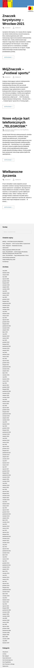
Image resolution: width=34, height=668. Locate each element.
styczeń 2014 (6, 532)
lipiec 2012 (5, 554)
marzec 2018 (6, 442)
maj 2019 (5, 422)
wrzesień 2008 (6, 632)
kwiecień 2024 (6, 313)
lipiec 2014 (5, 520)
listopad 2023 (6, 323)
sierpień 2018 (6, 436)
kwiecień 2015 (6, 503)
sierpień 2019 (6, 417)
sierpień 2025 (6, 287)
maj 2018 (5, 438)
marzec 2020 (6, 403)
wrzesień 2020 (6, 393)
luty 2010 (5, 604)
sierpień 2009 (6, 614)
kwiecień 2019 (6, 424)
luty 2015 (5, 507)
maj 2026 (5, 270)
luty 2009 (5, 624)
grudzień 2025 (6, 280)
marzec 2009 (6, 622)
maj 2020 (5, 399)
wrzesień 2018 (6, 434)
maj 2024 (5, 311)
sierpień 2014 (6, 518)
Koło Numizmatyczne (8, 660)
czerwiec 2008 (6, 638)
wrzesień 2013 (6, 538)
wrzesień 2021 (6, 368)
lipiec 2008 (5, 636)
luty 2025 (5, 297)
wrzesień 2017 (6, 454)
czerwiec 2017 (6, 458)
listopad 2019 (6, 411)
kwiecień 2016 (6, 485)
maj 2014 (5, 524)
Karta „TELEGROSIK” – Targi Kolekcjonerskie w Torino (16, 255)
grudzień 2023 (6, 321)
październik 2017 (7, 452)
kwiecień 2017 (6, 462)
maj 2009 (5, 618)
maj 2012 (5, 557)
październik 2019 (7, 413)
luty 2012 (5, 561)
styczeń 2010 (6, 606)
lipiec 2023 (5, 332)
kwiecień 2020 (6, 401)
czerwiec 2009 (6, 616)
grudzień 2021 (6, 362)
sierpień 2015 (6, 497)
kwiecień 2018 (6, 440)
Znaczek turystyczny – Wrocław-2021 (13, 20)
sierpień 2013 (6, 540)
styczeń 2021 (6, 385)
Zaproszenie (5, 247)
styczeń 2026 (6, 278)
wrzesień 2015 (6, 495)
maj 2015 (5, 501)
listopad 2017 (6, 450)
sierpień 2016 (6, 479)
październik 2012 (7, 550)
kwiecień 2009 (6, 620)
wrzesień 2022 (6, 348)
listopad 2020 (6, 389)
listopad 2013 (6, 534)
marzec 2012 (6, 559)
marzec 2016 (6, 487)
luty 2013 (5, 546)
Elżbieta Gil (18, 27)
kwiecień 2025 (6, 293)
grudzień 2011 (6, 563)
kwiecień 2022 (6, 354)
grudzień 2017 (6, 448)
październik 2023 (7, 325)
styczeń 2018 (6, 446)
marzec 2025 (6, 295)
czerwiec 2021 (6, 375)
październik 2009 (7, 610)
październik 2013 (7, 536)
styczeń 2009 (6, 626)
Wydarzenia (5, 666)
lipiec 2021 (5, 373)
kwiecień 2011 (6, 577)
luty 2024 (5, 317)
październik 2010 (7, 589)
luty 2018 (5, 444)
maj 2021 (5, 377)
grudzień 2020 (6, 387)
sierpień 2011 (6, 569)
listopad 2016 (6, 473)
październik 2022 (7, 346)
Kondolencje (5, 261)
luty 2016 (5, 489)
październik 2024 (7, 303)
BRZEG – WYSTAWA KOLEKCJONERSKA (13, 241)
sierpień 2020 (6, 395)
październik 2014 (7, 514)
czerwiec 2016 (6, 481)
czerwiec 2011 (6, 573)
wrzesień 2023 (6, 328)
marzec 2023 (6, 338)
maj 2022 (5, 352)
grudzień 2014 (6, 512)
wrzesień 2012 (6, 552)
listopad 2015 (6, 493)
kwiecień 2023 (6, 336)
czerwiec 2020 (6, 397)
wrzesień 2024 (6, 305)
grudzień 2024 (6, 299)
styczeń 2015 (6, 509)
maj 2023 (5, 334)
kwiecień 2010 (6, 599)
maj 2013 (5, 544)
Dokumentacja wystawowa (9, 257)
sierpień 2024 (6, 307)
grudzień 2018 (6, 428)
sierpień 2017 (6, 456)
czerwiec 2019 (6, 420)
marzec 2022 (6, 356)
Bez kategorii (6, 656)
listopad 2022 (6, 344)
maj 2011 (5, 575)
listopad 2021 (6, 364)
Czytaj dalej (7, 57)
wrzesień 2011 (6, 567)
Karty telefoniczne (15, 129)
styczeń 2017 (6, 469)
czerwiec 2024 (6, 309)
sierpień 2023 (6, 330)
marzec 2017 (6, 465)
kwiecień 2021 (6, 379)
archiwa (4, 654)
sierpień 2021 (6, 370)
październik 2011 (7, 565)
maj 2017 (5, 460)
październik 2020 (7, 391)
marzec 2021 (6, 381)
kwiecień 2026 (6, 272)
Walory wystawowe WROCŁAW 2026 (11, 249)
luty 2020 (5, 405)
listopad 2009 (6, 608)
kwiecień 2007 (6, 642)
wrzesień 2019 (6, 415)
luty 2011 (5, 581)
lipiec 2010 (5, 593)
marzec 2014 (6, 528)
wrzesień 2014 (6, 516)
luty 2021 (5, 383)
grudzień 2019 (6, 409)
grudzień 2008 (6, 628)
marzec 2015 (6, 505)
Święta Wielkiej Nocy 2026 (9, 259)
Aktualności (7, 27)
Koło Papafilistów (24, 129)
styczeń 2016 (6, 491)
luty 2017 (5, 467)
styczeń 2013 (6, 548)
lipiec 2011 (5, 571)
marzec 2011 (6, 579)
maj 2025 (5, 291)
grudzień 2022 (6, 342)
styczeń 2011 (6, 583)
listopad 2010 (6, 587)
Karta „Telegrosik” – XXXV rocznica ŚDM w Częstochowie (16, 243)
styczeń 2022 (6, 360)
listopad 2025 (6, 283)
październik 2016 (7, 475)
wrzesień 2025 (6, 285)
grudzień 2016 (6, 471)
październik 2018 (7, 432)
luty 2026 (5, 276)
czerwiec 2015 (6, 499)
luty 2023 (5, 340)
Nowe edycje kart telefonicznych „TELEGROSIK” (15, 122)
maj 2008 (5, 640)
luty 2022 (5, 358)
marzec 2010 (6, 601)
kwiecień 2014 (6, 526)
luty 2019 (5, 426)
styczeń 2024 (6, 319)
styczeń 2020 (6, 407)
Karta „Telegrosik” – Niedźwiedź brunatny (12, 245)
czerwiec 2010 (6, 595)
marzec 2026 (6, 274)
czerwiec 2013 (6, 542)
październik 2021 (7, 366)
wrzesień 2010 (6, 591)
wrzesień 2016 (6, 477)
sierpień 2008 (6, 634)
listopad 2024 (6, 301)
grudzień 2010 (6, 585)
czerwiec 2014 (6, 522)
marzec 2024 (6, 315)
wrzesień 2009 (6, 612)
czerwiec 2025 (6, 289)
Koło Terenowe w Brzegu (8, 131)
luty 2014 (5, 530)
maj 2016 (5, 483)
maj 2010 (5, 597)
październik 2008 (7, 630)
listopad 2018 (6, 430)
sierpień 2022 (6, 350)
